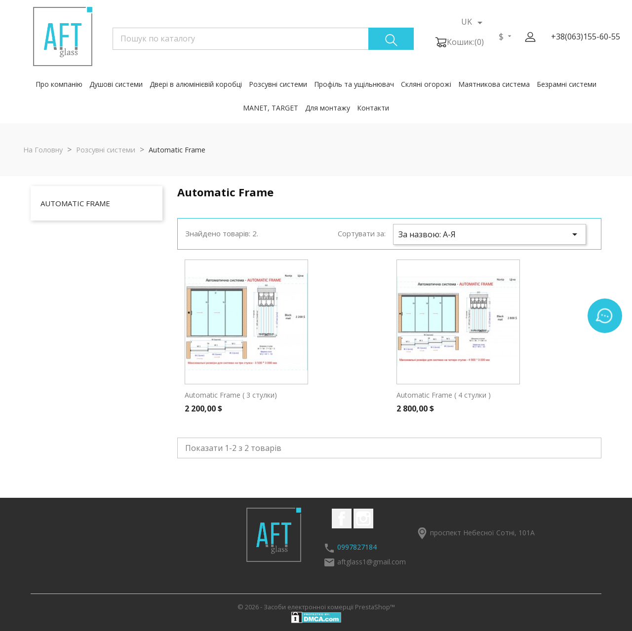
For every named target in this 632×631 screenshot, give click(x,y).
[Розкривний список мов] (473, 22)
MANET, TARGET (270, 107)
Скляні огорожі (426, 84)
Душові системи (116, 84)
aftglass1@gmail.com (371, 561)
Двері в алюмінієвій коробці (196, 84)
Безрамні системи (566, 84)
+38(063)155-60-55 (585, 36)
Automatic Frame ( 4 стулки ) (443, 395)
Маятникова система (494, 84)
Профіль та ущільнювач (354, 84)
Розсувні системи (278, 84)
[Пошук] (263, 38)
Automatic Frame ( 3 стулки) (231, 395)
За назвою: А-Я (489, 234)
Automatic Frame (75, 203)
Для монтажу (327, 107)
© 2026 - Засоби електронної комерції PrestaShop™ (316, 606)
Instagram (363, 518)
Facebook (342, 518)
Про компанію (59, 84)
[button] (530, 37)
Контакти (373, 107)
